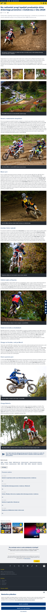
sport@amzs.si (14, 574)
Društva (3, 581)
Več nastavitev (23, 611)
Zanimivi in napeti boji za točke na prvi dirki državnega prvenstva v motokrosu (19, 478)
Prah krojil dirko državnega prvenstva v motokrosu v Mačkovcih (16, 486)
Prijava (37, 561)
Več (2, 480)
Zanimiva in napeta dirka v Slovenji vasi (10, 502)
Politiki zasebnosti (27, 558)
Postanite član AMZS (6, 590)
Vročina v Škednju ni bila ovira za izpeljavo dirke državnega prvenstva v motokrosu (20, 494)
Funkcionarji (4, 583)
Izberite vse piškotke (23, 604)
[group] (6, 74)
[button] (44, 74)
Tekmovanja (4, 580)
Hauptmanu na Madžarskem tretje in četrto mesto (13, 510)
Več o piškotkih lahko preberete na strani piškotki (25, 600)
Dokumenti (4, 584)
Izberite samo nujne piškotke (23, 608)
